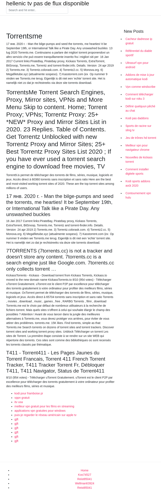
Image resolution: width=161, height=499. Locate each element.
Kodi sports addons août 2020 (137, 183)
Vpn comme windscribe (140, 86)
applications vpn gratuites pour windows (39, 410)
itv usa (18, 402)
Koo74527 (84, 474)
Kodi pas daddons (137, 118)
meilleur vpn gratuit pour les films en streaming (44, 406)
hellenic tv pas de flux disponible (47, 3)
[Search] (37, 10)
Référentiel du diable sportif (138, 53)
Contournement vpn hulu (138, 195)
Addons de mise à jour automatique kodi (139, 77)
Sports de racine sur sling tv (138, 128)
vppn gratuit (22, 397)
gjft (16, 419)
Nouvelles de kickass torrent (139, 159)
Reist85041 (84, 479)
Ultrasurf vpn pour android (136, 65)
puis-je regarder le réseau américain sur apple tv (45, 415)
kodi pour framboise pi (28, 393)
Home (84, 470)
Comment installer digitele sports (137, 171)
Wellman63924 (84, 483)
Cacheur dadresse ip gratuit (138, 41)
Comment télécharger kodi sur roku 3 (139, 96)
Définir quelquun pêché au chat (140, 108)
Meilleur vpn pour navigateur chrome (137, 147)
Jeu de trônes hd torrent (140, 137)
